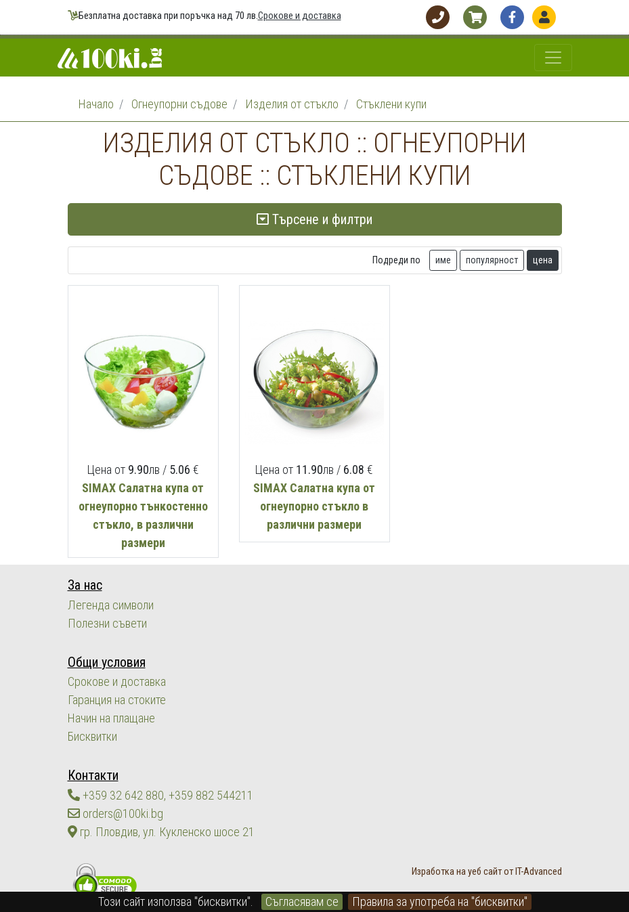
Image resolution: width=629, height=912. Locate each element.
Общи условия (107, 662)
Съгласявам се (302, 901)
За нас (85, 585)
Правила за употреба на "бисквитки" (439, 901)
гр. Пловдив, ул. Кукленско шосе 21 (161, 832)
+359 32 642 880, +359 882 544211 (160, 795)
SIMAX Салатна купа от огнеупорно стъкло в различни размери (314, 506)
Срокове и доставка (299, 16)
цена (542, 260)
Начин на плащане (111, 718)
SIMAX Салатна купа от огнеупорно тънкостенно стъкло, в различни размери (143, 515)
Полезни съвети (107, 623)
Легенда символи (111, 605)
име (443, 260)
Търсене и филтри (314, 219)
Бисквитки (92, 736)
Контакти (93, 775)
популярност (492, 260)
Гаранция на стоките (117, 700)
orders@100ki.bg (115, 813)
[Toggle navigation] (553, 57)
